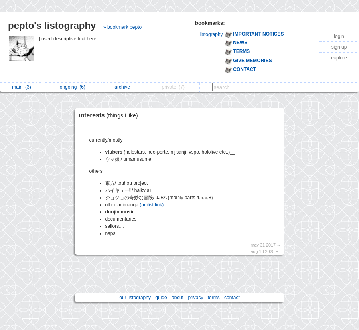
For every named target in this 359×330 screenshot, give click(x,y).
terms (214, 297)
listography (211, 34)
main (21, 87)
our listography (135, 297)
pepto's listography (52, 25)
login (339, 36)
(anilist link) (152, 204)
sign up (339, 47)
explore (339, 58)
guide (161, 297)
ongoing (72, 87)
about (177, 297)
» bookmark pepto (122, 27)
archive (124, 87)
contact (232, 297)
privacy (195, 297)
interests (110, 115)
